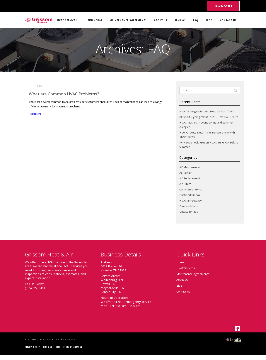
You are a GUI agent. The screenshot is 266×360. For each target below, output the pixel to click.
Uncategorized (189, 216)
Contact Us (228, 20)
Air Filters (185, 188)
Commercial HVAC (191, 194)
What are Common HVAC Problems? (65, 94)
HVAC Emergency (191, 205)
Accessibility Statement (72, 351)
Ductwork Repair (191, 199)
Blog (209, 20)
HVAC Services (67, 20)
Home (180, 267)
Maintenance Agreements (128, 20)
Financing (95, 20)
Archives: (133, 48)
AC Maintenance (190, 172)
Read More (35, 114)
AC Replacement (190, 183)
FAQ (195, 20)
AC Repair (186, 177)
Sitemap (49, 351)
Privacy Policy (33, 351)
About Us (160, 20)
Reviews (180, 20)
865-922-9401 (223, 6)
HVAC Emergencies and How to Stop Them (208, 111)
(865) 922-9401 (35, 292)
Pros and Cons (189, 210)
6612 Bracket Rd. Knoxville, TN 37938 (114, 272)
